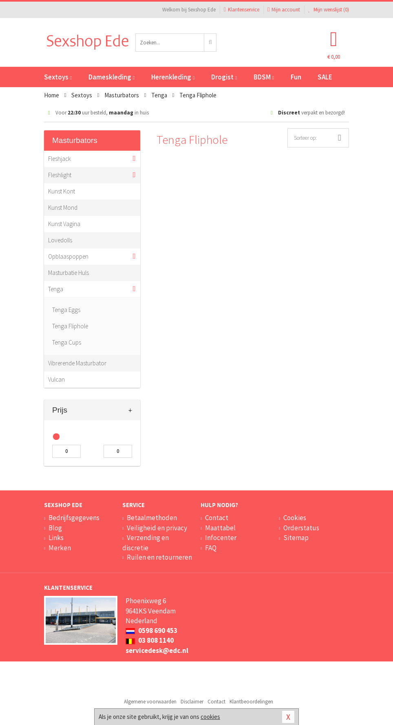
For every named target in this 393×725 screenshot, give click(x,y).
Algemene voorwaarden (150, 701)
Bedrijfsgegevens (74, 517)
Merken (60, 547)
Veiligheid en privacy (157, 527)
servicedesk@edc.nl (157, 650)
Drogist (224, 76)
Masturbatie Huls (68, 273)
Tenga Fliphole (70, 326)
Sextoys (58, 76)
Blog (55, 527)
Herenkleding (172, 76)
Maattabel (220, 527)
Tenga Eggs (66, 310)
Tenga (55, 289)
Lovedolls (60, 240)
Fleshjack (59, 159)
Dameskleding (111, 76)
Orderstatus (301, 527)
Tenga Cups (66, 342)
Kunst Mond (62, 207)
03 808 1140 (150, 640)
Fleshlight (59, 175)
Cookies (294, 517)
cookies (210, 717)
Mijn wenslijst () (328, 9)
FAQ (210, 547)
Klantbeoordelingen (251, 701)
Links (56, 537)
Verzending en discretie (145, 542)
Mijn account (283, 9)
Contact (216, 517)
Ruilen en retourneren (159, 557)
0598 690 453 (151, 630)
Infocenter (220, 537)
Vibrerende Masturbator (77, 363)
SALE (325, 76)
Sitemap (296, 537)
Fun (296, 76)
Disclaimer (192, 701)
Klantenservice (241, 9)
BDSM (264, 76)
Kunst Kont (61, 191)
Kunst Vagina (64, 224)
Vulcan (56, 379)
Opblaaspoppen (68, 256)
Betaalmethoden (152, 517)
